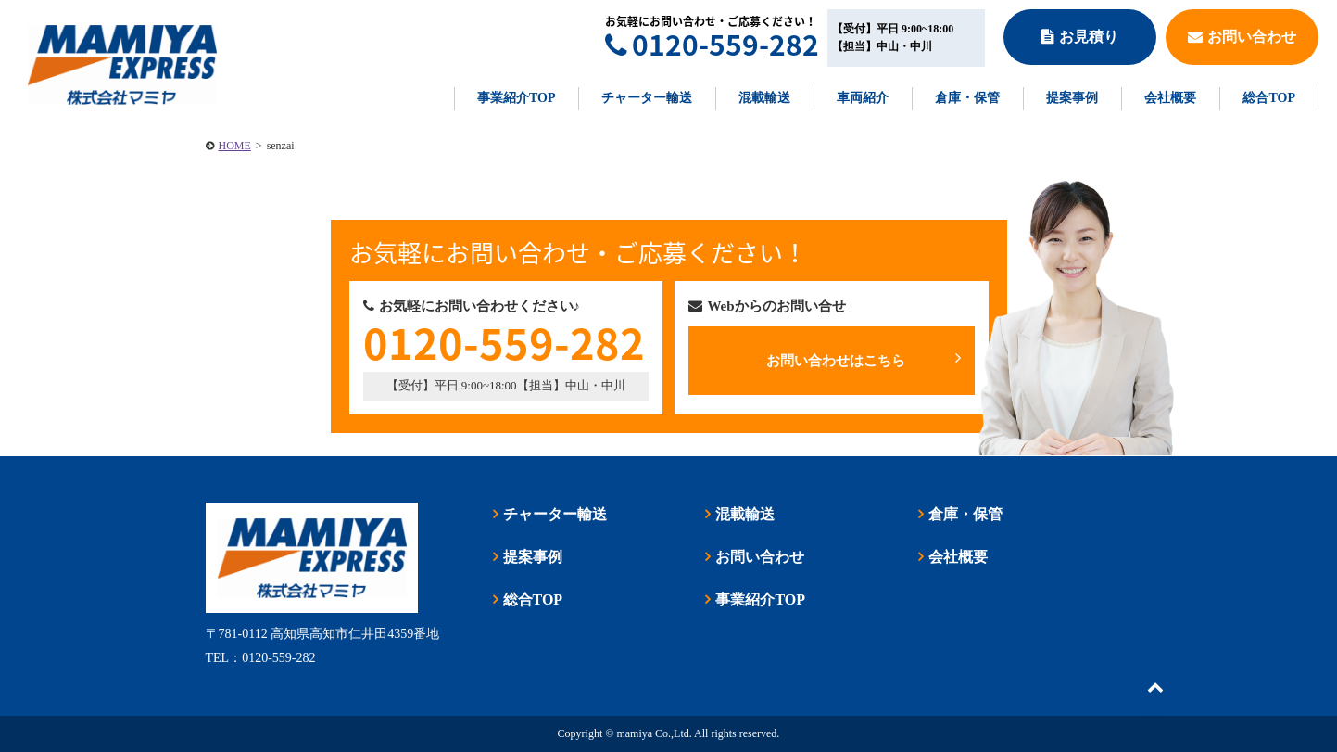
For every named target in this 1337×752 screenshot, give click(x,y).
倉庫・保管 (967, 98)
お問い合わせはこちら (863, 359)
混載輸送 (764, 98)
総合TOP (1268, 98)
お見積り (1079, 37)
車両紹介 (863, 98)
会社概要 (1170, 98)
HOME (235, 145)
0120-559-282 (712, 44)
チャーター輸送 (646, 98)
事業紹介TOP (516, 98)
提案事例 (1072, 98)
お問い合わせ (1242, 37)
